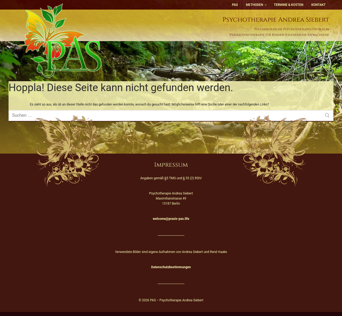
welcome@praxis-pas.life (171, 219)
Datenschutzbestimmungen (171, 267)
